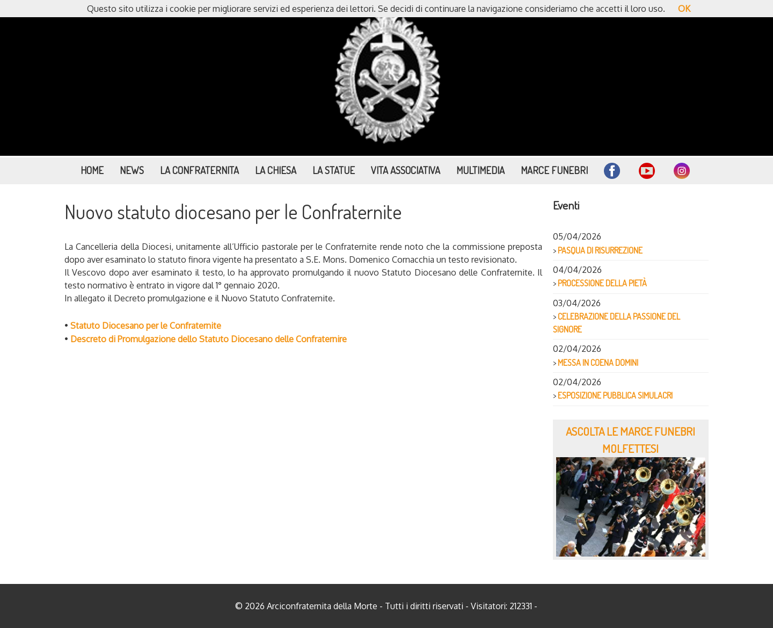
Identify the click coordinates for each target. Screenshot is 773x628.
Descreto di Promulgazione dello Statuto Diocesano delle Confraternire (208, 339)
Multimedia (480, 170)
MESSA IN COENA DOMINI (598, 362)
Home (92, 170)
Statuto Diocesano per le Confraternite (145, 325)
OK (684, 8)
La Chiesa (275, 170)
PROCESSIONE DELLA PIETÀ (602, 283)
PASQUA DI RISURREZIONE (600, 250)
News (132, 170)
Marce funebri (554, 170)
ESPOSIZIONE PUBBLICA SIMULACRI (615, 395)
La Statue (333, 170)
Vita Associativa (405, 170)
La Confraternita (199, 170)
